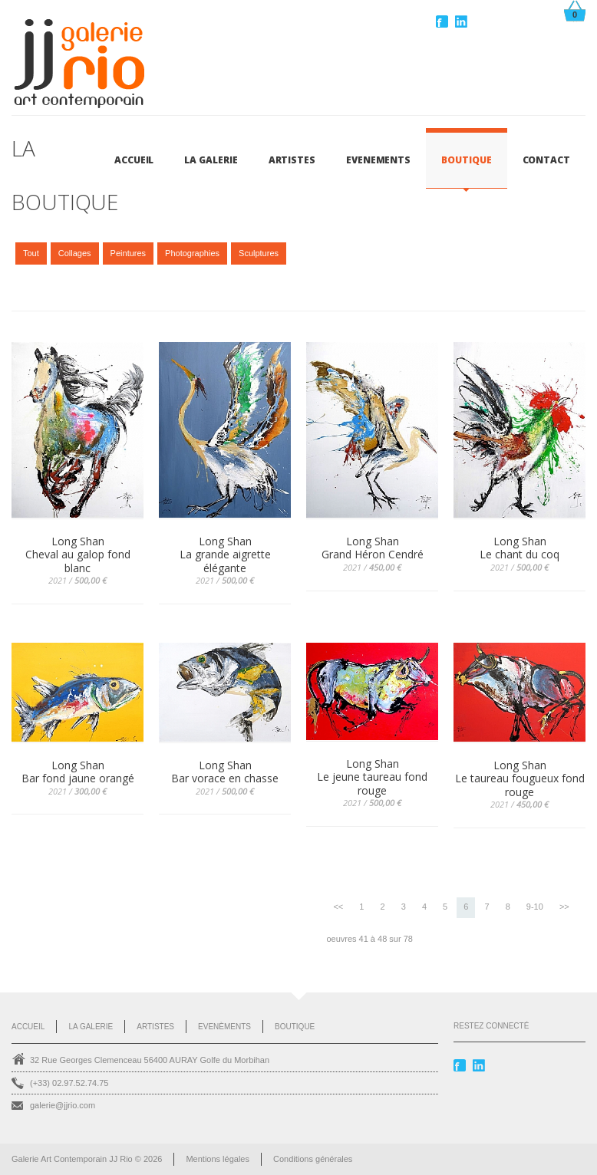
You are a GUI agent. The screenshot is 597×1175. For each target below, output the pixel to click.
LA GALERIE (210, 159)
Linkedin (462, 21)
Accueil (133, 159)
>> (564, 906)
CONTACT (546, 159)
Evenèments (224, 1026)
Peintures (128, 253)
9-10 (534, 906)
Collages (74, 253)
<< (338, 906)
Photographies (192, 253)
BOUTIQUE (466, 159)
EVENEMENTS (378, 159)
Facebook (443, 21)
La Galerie (90, 1026)
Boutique (295, 1026)
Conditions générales (312, 1158)
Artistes (155, 1026)
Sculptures (259, 253)
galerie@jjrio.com (62, 1105)
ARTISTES (292, 159)
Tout (31, 253)
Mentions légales (217, 1158)
